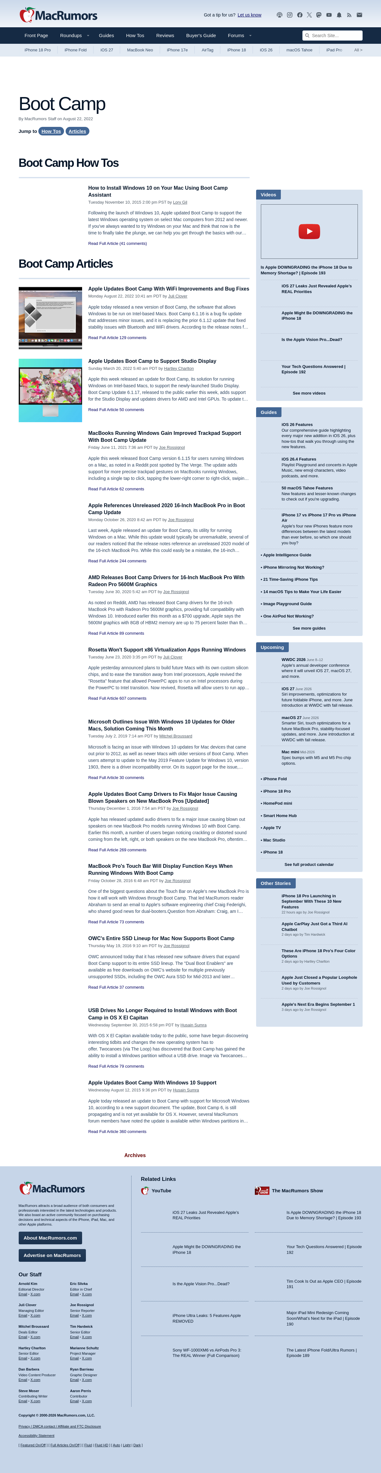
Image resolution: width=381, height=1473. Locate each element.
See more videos (309, 393)
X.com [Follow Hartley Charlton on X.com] (35, 1357)
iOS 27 (106, 50)
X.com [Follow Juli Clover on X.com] (35, 1314)
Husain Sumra (193, 1025)
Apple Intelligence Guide (287, 555)
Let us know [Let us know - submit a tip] (250, 14)
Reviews (165, 35)
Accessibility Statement (37, 1436)
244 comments (132, 561)
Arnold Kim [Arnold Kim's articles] (28, 1283)
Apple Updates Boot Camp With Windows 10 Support (156, 1083)
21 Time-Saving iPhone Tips (290, 579)
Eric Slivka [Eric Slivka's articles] (79, 1283)
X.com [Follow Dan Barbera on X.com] (35, 1379)
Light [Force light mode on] (127, 1445)
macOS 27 (292, 717)
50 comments (131, 409)
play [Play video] (309, 231)
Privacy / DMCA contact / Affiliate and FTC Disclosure (60, 1426)
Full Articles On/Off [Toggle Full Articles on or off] (65, 1445)
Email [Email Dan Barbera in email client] (23, 1379)
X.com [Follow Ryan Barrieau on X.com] (87, 1379)
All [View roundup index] (358, 50)
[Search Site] (332, 35)
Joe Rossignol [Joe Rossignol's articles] (82, 1304)
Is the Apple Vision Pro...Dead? (312, 339)
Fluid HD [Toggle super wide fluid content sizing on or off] (101, 1445)
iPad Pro (334, 50)
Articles (77, 131)
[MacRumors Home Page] (58, 15)
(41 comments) (133, 243)
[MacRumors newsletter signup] (359, 15)
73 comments (131, 922)
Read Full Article (103, 243)
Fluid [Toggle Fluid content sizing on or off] (88, 1445)
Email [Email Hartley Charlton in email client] (23, 1357)
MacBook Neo (140, 50)
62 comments (131, 489)
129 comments (132, 344)
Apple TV (272, 827)
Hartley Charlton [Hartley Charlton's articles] (32, 1347)
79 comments (131, 1066)
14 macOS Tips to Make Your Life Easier (302, 591)
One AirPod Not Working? (288, 616)
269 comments (132, 850)
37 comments (131, 987)
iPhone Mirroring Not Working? (294, 567)
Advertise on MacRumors (52, 1254)
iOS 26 (266, 50)
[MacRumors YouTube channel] (329, 15)
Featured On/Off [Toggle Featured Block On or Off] (33, 1445)
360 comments (132, 1131)
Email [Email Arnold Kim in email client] (23, 1293)
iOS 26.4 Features (299, 459)
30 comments (131, 777)
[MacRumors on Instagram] (290, 15)
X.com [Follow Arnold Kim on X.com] (35, 1293)
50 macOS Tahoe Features (307, 488)
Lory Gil (180, 202)
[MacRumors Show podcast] (279, 15)
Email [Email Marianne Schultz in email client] (74, 1357)
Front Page (36, 35)
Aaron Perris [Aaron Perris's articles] (80, 1390)
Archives (135, 1155)
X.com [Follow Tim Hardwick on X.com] (87, 1336)
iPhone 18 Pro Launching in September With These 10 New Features (311, 901)
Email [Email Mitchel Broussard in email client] (23, 1336)
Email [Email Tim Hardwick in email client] (74, 1336)
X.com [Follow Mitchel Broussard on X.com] (35, 1336)
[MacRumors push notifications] (339, 15)
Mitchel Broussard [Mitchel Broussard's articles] (34, 1325)
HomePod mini (277, 803)
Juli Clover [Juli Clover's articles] (27, 1304)
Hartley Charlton (179, 368)
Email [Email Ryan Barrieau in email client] (74, 1379)
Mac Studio (274, 840)
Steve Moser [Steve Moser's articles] (29, 1390)
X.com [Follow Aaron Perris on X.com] (87, 1400)
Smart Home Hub (280, 815)
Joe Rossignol (172, 447)
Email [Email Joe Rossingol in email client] (74, 1314)
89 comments (131, 633)
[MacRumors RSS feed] (349, 15)
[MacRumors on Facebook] (300, 15)
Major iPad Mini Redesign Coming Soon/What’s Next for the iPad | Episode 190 (323, 1318)
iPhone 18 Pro (38, 50)
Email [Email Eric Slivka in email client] (74, 1293)
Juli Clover (177, 303)
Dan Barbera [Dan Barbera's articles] (29, 1368)
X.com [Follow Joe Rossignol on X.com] (87, 1314)
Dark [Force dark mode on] (137, 1445)
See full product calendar (309, 864)
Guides (106, 35)
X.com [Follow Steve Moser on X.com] (35, 1400)
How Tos (135, 35)
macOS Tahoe (300, 50)
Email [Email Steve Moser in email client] (23, 1400)
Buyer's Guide (201, 35)
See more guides (309, 628)
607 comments (132, 705)
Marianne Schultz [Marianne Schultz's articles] (84, 1347)
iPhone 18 (236, 50)
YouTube (161, 1190)
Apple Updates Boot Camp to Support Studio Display (156, 361)
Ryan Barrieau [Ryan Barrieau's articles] (82, 1368)
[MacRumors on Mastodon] (319, 15)
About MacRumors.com (50, 1237)
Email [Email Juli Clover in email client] (23, 1314)
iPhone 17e (177, 50)
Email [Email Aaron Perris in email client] (74, 1400)
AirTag (207, 50)
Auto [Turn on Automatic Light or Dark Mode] (116, 1445)
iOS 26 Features (297, 424)
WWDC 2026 (294, 659)
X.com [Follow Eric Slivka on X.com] (87, 1293)
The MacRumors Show (297, 1190)
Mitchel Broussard (175, 736)
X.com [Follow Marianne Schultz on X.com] (87, 1357)
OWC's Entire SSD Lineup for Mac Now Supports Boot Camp (165, 938)
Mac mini (291, 752)
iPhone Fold (76, 50)
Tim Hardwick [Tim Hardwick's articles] (81, 1325)
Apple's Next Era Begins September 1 (318, 1004)
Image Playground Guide (287, 603)
